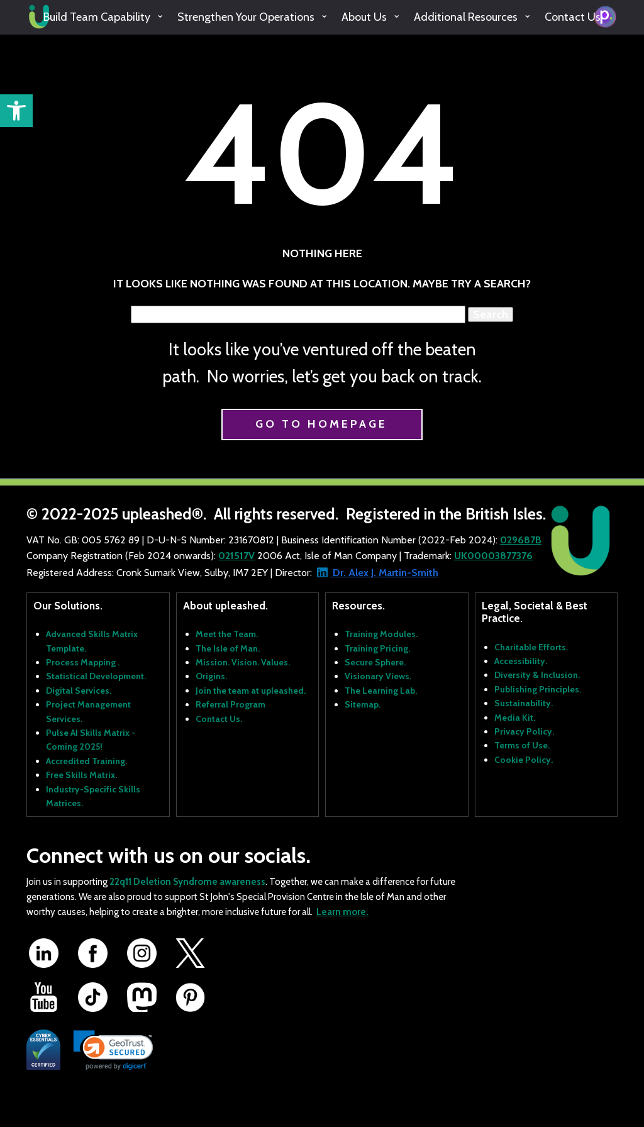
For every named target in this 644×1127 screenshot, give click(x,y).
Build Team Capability (96, 17)
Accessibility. (520, 661)
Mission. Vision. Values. (243, 662)
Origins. (211, 676)
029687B (520, 540)
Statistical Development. (96, 676)
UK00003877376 (493, 556)
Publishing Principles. (537, 689)
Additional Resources (466, 17)
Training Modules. (381, 634)
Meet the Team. (227, 634)
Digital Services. (78, 690)
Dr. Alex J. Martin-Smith (384, 573)
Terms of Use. (522, 745)
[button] (16, 110)
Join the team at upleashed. (251, 690)
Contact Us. (219, 718)
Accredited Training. (86, 761)
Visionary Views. (378, 676)
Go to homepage (321, 424)
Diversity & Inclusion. (537, 674)
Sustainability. (523, 703)
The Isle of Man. (228, 648)
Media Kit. (514, 717)
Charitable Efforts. (531, 647)
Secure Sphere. (375, 662)
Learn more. (342, 912)
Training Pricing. (377, 648)
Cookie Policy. (523, 759)
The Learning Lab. (381, 690)
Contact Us (573, 17)
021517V (236, 556)
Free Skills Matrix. (81, 774)
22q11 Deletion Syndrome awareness (187, 881)
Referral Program (230, 704)
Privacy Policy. (524, 731)
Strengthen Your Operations (245, 17)
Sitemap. (362, 704)
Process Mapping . (82, 662)
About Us (364, 17)
